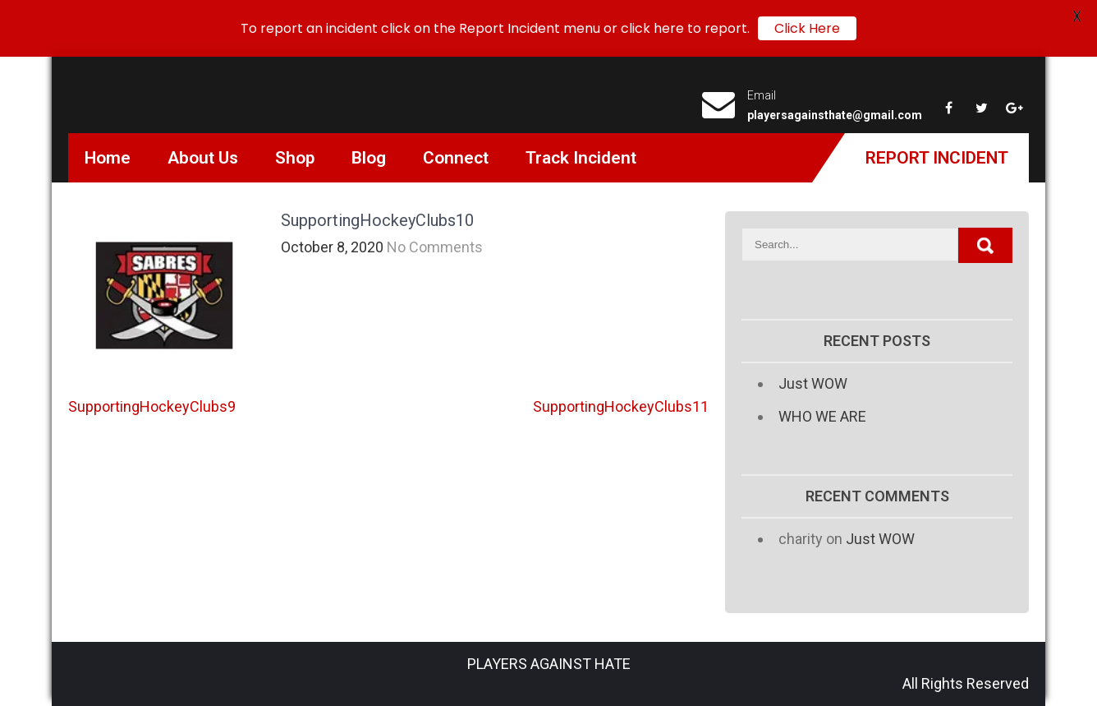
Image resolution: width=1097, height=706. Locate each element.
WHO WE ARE (822, 416)
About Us (203, 158)
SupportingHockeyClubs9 (152, 406)
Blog (368, 158)
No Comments (435, 247)
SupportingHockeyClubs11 (621, 406)
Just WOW (812, 383)
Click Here (807, 28)
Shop (294, 158)
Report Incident (936, 158)
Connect (456, 158)
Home (108, 158)
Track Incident (581, 158)
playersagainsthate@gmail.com (834, 115)
